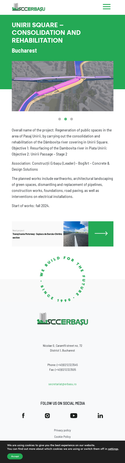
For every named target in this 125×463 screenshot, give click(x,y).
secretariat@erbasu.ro (62, 384)
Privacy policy (62, 430)
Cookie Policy (62, 436)
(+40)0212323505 (65, 369)
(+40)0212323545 (67, 365)
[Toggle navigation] (106, 7)
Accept (15, 456)
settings (113, 449)
